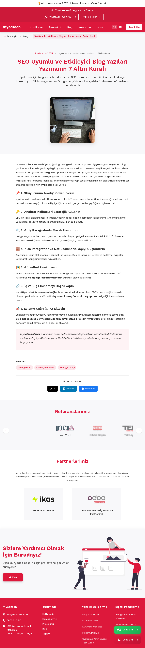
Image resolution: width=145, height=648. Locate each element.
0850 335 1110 (14, 620)
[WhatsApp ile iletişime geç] (127, 630)
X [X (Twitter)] (52, 388)
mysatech (12, 27)
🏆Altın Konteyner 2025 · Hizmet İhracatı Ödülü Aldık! (72, 3)
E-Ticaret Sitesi (90, 620)
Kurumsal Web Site (92, 626)
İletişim (100, 27)
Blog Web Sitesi (90, 614)
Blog (69, 27)
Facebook (88, 388)
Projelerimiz (55, 27)
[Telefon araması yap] (127, 640)
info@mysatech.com (18, 614)
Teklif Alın (134, 27)
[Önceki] (6, 431)
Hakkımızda (84, 27)
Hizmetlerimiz (49, 618)
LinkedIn (68, 388)
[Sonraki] (139, 431)
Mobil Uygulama (90, 632)
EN (120, 27)
